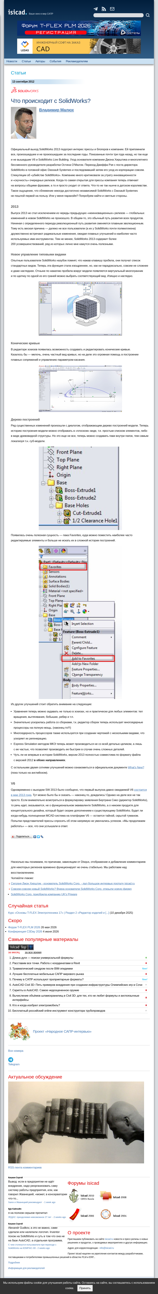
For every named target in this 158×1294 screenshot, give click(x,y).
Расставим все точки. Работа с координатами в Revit (46, 963)
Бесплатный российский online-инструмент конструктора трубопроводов (58, 1010)
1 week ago (49, 1202)
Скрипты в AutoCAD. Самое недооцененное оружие (45, 990)
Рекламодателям (77, 61)
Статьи (26, 61)
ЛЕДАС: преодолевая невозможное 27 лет (30, 1217)
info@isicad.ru (107, 1248)
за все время (33, 952)
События (55, 61)
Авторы (40, 61)
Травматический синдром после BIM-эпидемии (42, 968)
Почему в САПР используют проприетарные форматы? (48, 979)
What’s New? (136, 767)
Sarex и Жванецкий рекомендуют (25, 1202)
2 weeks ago (60, 1217)
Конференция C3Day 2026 (25, 931)
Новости (11, 61)
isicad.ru (109, 1239)
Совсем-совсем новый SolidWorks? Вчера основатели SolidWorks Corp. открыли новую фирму (71, 889)
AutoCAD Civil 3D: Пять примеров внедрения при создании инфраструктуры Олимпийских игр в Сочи (77, 984)
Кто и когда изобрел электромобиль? (36, 1005)
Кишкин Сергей (15, 1177)
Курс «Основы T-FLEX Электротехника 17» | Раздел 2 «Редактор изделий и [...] (58, 912)
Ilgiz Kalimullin (14, 1209)
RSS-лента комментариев (25, 1167)
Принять (85, 1288)
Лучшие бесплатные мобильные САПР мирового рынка (48, 974)
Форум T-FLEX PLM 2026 (24, 927)
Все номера (15, 1050)
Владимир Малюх (56, 110)
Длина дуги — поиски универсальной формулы (42, 957)
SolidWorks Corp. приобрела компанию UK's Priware (44, 894)
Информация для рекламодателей (26, 1268)
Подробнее (14, 1262)
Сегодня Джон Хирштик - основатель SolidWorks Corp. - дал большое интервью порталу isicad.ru (73, 883)
